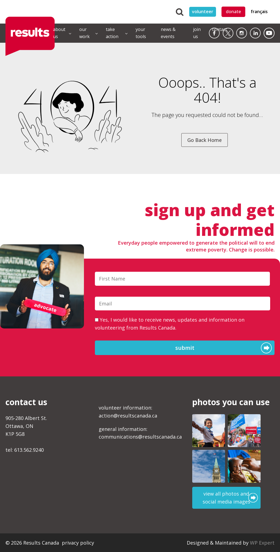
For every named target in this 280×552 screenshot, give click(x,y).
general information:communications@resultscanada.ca (140, 433)
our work (84, 32)
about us (59, 32)
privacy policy (78, 542)
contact (219, 29)
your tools (141, 32)
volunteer (202, 11)
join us (197, 32)
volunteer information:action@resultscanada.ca (128, 411)
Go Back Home (204, 140)
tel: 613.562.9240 (24, 450)
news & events (168, 32)
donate (233, 11)
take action (112, 32)
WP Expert (262, 542)
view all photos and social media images (226, 497)
